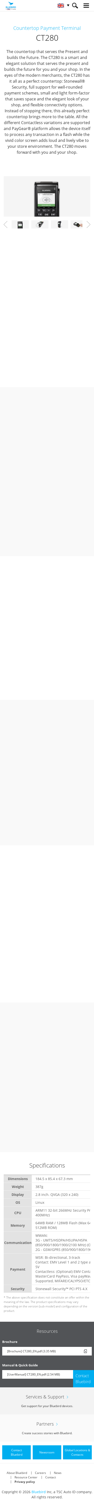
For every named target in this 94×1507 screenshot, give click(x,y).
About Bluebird (17, 1473)
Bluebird (38, 1491)
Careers (40, 1473)
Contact (50, 1477)
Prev (5, 224)
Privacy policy (25, 1482)
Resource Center (26, 1477)
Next (88, 224)
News (58, 1473)
